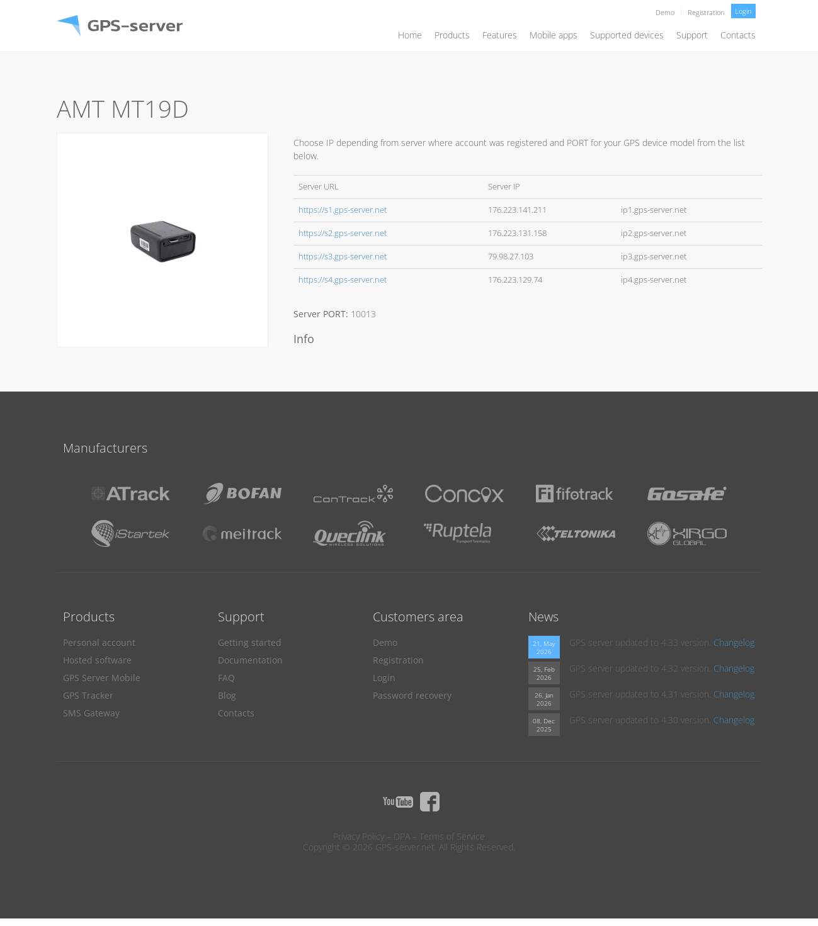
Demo (665, 12)
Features (499, 35)
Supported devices (627, 35)
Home (410, 35)
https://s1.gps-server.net (342, 210)
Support (692, 35)
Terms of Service (452, 836)
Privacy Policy (358, 836)
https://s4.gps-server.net (342, 279)
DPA (402, 836)
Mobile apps (553, 35)
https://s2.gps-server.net (342, 233)
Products (452, 35)
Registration (706, 12)
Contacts (738, 35)
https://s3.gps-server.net (342, 256)
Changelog (733, 642)
